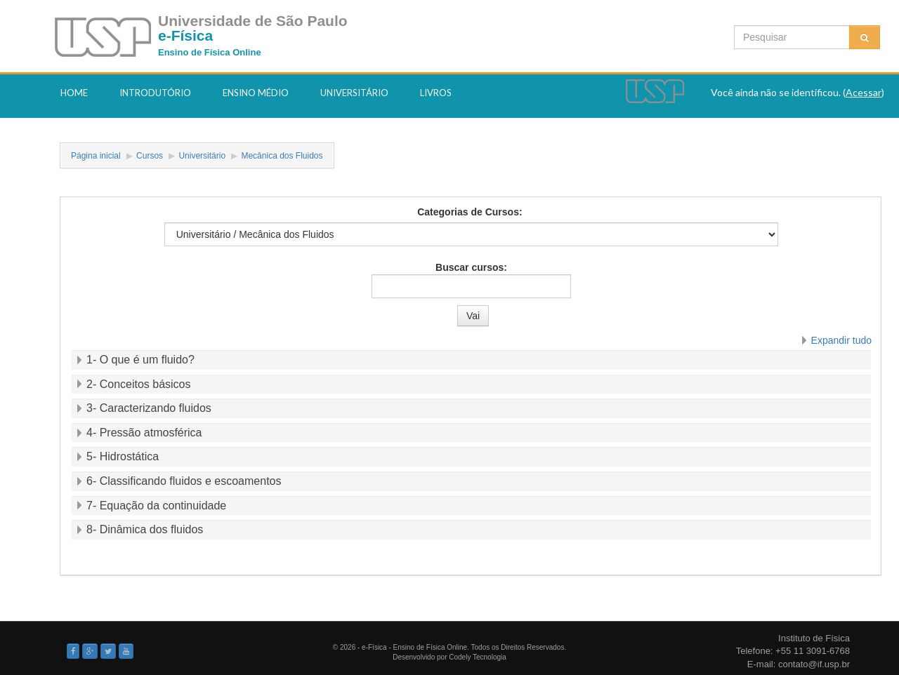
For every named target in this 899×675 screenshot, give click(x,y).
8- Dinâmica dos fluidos (144, 529)
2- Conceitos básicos (138, 384)
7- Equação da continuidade (156, 506)
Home (74, 92)
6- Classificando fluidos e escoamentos (183, 481)
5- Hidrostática (122, 456)
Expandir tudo (841, 340)
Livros (436, 92)
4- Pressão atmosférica (144, 433)
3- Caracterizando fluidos (148, 408)
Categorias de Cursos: (469, 212)
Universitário (354, 92)
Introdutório (155, 92)
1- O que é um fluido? (140, 360)
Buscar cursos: (471, 267)
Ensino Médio (256, 92)
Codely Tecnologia (477, 657)
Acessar (863, 92)
